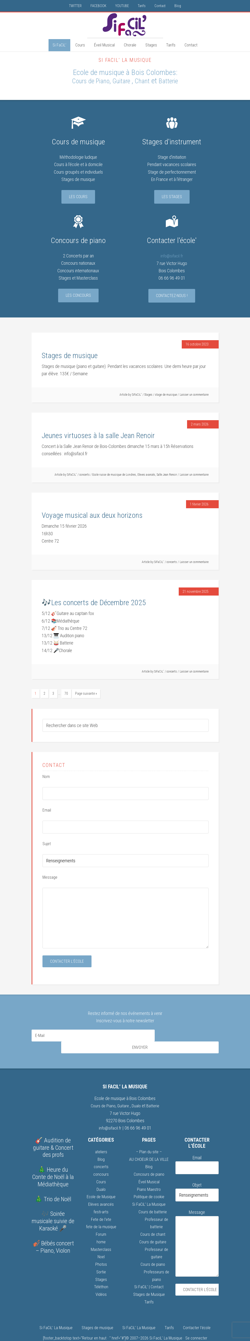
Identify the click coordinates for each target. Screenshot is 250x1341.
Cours (101, 1168)
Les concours (78, 295)
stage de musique (166, 394)
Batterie (175, 80)
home (101, 1227)
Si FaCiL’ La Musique (149, 1190)
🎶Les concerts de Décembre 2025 (94, 602)
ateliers (101, 1138)
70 (66, 693)
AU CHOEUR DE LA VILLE (149, 1146)
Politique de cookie (149, 1183)
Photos (101, 1249)
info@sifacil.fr (172, 255)
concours (101, 1161)
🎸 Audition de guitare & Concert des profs (53, 1135)
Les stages (172, 196)
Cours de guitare (153, 1227)
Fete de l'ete (101, 1205)
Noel (101, 1242)
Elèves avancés (101, 1190)
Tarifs (149, 1286)
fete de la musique (101, 1212)
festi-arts (101, 1197)
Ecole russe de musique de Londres (114, 474)
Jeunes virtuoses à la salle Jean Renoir (98, 435)
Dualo (137, 1093)
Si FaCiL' (125, 25)
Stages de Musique (149, 1279)
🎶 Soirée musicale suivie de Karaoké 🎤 (53, 1208)
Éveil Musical (149, 1168)
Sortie (101, 1256)
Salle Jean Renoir (167, 474)
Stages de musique (70, 355)
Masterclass (101, 1234)
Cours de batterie (153, 1197)
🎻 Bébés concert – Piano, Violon (53, 1234)
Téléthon (101, 1271)
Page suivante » (86, 693)
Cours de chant (153, 1220)
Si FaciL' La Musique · (167, 1322)
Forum (101, 1220)
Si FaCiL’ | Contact (149, 1271)
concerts (84, 474)
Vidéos (101, 1279)
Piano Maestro (149, 1175)
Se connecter (196, 1322)
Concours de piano (149, 1161)
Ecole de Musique (101, 1183)
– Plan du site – (148, 1138)
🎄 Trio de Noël (53, 1186)
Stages (148, 394)
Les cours (78, 196)
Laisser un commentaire (194, 394)
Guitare (122, 80)
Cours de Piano (86, 80)
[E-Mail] (93, 1035)
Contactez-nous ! (172, 295)
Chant (145, 80)
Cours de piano (153, 1249)
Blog (101, 1146)
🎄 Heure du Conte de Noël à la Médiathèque (53, 1164)
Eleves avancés (146, 474)
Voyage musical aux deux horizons (92, 515)
